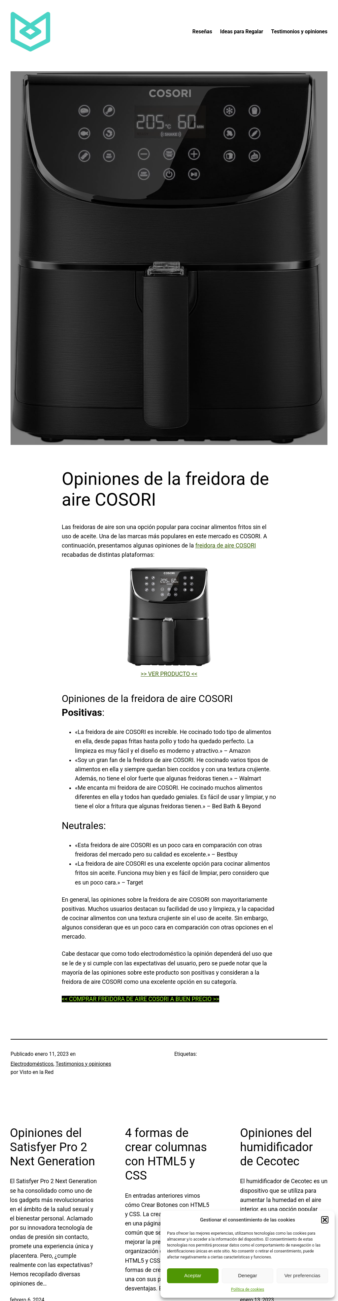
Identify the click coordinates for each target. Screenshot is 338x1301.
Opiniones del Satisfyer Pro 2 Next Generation (52, 1147)
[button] (324, 1220)
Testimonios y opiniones (83, 1064)
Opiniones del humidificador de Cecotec (276, 1147)
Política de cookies (247, 1289)
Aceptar (192, 1275)
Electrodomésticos (32, 1064)
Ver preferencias (302, 1275)
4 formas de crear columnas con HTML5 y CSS (166, 1154)
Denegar (247, 1275)
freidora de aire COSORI (225, 545)
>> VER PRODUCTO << (169, 674)
